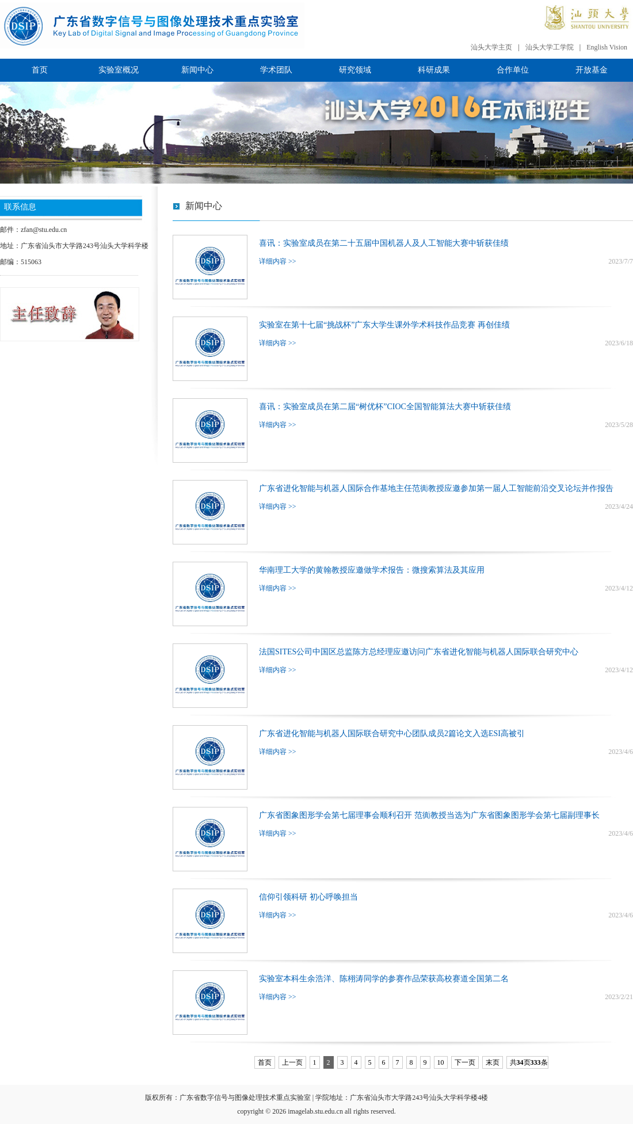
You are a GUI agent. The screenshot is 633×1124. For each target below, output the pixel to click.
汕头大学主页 (491, 47)
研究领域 (355, 70)
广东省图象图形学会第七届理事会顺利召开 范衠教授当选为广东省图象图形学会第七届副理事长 (429, 815)
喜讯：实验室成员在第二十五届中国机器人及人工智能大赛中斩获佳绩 (384, 243)
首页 (40, 70)
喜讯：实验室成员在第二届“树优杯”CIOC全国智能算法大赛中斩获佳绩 (385, 406)
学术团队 (276, 70)
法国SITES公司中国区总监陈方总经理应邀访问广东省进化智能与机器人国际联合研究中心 (418, 651)
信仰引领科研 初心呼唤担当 (308, 897)
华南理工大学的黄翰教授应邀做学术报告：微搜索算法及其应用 (372, 570)
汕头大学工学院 (549, 47)
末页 (492, 1062)
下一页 (465, 1062)
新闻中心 (197, 70)
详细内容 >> (277, 261)
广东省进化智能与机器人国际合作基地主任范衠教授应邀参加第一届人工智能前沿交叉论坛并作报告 (436, 488)
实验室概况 (118, 70)
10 (440, 1062)
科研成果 (434, 70)
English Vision (606, 47)
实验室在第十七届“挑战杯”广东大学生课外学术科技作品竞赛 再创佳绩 (384, 325)
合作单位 (513, 70)
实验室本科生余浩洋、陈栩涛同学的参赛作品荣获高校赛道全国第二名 (384, 978)
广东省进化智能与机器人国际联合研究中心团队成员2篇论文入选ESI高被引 (392, 733)
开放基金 (591, 70)
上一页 (292, 1062)
